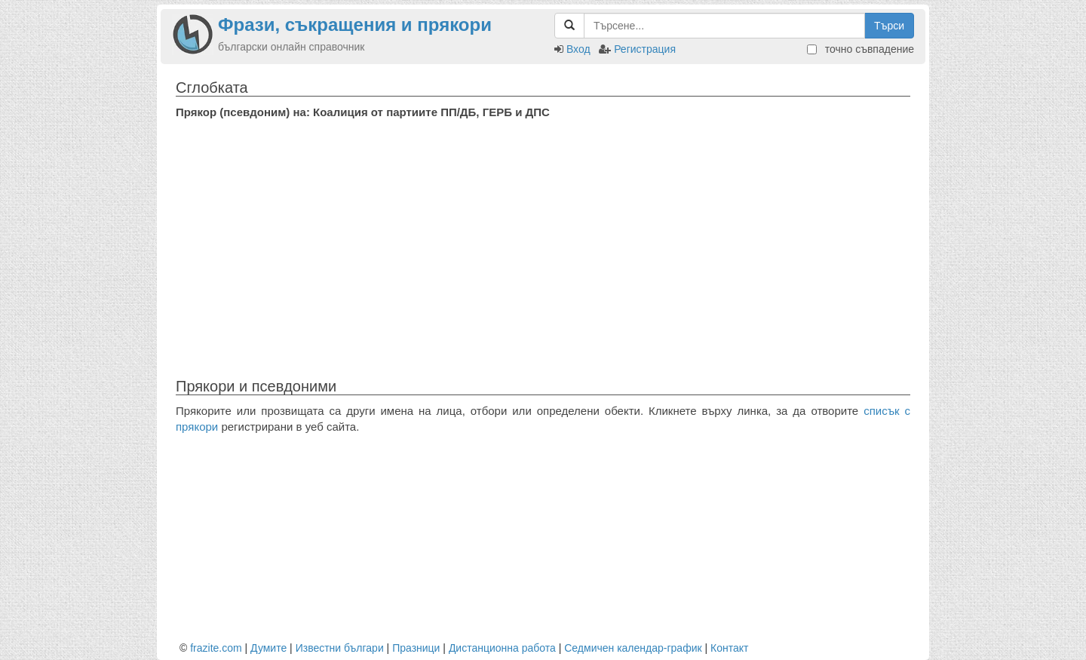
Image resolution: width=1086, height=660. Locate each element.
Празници (416, 648)
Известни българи (340, 648)
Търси (889, 26)
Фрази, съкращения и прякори (355, 24)
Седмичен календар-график (632, 648)
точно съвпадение (860, 49)
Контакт (729, 648)
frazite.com (215, 648)
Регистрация (645, 49)
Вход (578, 49)
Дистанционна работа (502, 648)
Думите (268, 648)
